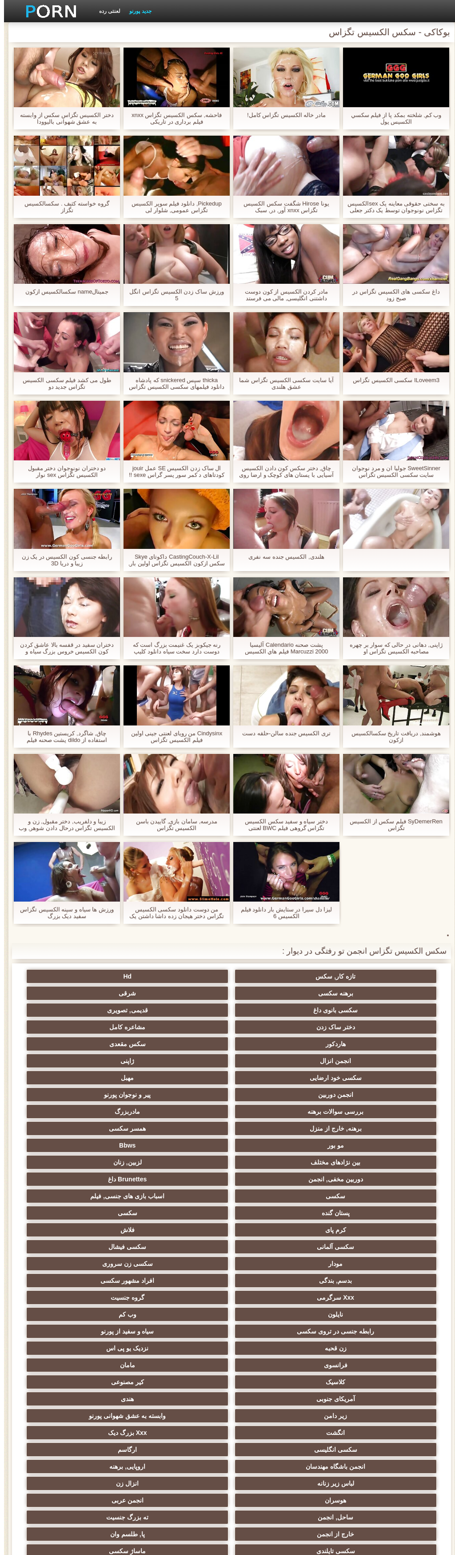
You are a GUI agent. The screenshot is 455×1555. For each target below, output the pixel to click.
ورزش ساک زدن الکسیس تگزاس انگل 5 (172, 295)
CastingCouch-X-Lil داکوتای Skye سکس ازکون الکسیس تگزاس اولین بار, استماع (172, 560)
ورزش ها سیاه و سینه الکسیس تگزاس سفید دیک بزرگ (63, 912)
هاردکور (358, 1010)
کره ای (184, 1365)
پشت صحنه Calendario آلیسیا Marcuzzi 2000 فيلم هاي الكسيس (282, 648)
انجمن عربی (97, 1229)
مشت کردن (358, 1314)
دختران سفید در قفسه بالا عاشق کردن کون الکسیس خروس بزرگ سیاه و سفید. (63, 648)
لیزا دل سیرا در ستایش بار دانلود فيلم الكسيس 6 (282, 912)
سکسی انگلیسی (357, 1213)
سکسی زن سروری (97, 1111)
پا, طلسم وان (97, 1246)
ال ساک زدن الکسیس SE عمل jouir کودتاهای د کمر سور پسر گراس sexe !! (172, 471)
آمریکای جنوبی (184, 1179)
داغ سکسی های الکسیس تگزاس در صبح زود (391, 295)
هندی (97, 1179)
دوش (97, 1398)
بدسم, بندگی (358, 1128)
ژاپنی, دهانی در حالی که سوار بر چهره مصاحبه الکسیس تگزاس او (392, 648)
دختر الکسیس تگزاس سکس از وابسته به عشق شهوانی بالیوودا (63, 118)
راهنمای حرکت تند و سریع (97, 1432)
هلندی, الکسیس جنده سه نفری (282, 556)
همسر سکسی (97, 1043)
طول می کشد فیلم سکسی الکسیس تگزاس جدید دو (63, 383)
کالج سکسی (358, 1297)
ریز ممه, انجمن (184, 1297)
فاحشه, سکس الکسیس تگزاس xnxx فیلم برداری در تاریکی (173, 118)
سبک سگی (357, 1348)
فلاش (97, 1094)
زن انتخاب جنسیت (358, 1280)
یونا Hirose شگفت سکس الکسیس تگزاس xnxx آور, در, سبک (282, 207)
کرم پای (184, 1094)
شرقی (97, 976)
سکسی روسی (97, 1263)
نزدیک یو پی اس (271, 1162)
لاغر (184, 1348)
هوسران (184, 1229)
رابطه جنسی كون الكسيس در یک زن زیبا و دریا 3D (63, 560)
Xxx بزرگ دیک (96, 1196)
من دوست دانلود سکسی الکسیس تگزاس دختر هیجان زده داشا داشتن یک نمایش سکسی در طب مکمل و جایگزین (172, 912)
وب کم (271, 1145)
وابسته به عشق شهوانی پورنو (271, 1196)
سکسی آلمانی (358, 1111)
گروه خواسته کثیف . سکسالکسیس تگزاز (62, 207)
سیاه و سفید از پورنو (97, 1145)
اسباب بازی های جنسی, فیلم (97, 1077)
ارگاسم (270, 1213)
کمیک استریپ (271, 1449)
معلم (357, 1415)
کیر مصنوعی (271, 1179)
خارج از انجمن (184, 1246)
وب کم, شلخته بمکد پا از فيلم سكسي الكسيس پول (392, 118)
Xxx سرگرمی (184, 1128)
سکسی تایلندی (358, 1263)
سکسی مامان (184, 1415)
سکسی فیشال (271, 1111)
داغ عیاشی (271, 1297)
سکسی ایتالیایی (271, 1382)
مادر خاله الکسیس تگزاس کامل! (282, 115)
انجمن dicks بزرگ (358, 1449)
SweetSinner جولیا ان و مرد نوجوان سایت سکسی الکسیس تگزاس (392, 471)
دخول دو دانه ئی (271, 1398)
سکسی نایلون (184, 1466)
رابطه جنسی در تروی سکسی (184, 1145)
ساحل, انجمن (358, 1246)
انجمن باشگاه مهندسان (184, 1213)
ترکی (97, 1331)
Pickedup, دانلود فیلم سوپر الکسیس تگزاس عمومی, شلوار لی (173, 207)
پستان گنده (358, 1094)
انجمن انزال (184, 1010)
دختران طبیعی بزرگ (97, 1466)
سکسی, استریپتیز (271, 1331)
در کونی (97, 1314)
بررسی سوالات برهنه (358, 1043)
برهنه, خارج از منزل (184, 1043)
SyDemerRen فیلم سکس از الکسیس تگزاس (392, 824)
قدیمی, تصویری (271, 993)
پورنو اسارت (97, 1449)
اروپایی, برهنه (97, 1213)
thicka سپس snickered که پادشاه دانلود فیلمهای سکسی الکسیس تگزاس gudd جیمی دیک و (172, 383)
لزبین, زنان (97, 1060)
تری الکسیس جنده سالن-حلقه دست (282, 733)
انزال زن (270, 1229)
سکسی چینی (97, 1365)
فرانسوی (184, 1162)
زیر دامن (358, 1196)
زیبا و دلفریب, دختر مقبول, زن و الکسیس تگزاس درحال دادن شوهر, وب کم (63, 824)
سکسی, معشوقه (357, 1398)
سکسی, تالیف (357, 1331)
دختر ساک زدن (184, 993)
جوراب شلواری (271, 1432)
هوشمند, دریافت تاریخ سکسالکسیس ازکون (392, 736)
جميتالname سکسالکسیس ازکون (63, 291)
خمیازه (97, 1348)
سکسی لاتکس (184, 1432)
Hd (271, 976)
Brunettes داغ (270, 1077)
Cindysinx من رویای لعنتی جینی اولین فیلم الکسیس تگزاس (172, 736)
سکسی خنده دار (97, 1415)
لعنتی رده (105, 11)
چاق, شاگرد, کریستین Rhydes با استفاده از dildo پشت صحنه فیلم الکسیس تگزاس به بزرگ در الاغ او (63, 736)
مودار (184, 1111)
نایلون (358, 1145)
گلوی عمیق (97, 1382)
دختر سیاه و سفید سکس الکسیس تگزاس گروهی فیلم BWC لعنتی (282, 824)
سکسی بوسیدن (358, 1382)
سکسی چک (271, 1365)
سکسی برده (358, 1365)
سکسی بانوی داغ (358, 993)
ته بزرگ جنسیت (271, 1246)
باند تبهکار (184, 1263)
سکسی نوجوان (271, 1280)
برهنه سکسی (184, 976)
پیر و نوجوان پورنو (97, 1027)
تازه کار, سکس (358, 976)
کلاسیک (358, 1179)
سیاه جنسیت (184, 1280)
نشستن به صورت (271, 1466)
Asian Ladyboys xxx (358, 1466)
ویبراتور (358, 1432)
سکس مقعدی (271, 1010)
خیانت (271, 1314)
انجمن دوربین (184, 1027)
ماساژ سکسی (270, 1263)
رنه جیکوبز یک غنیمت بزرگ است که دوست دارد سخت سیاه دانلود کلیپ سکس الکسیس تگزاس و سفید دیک (173, 648)
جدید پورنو (136, 11)
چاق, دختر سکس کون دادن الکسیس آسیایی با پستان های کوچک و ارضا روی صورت (282, 471)
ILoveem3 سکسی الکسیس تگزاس (392, 380)
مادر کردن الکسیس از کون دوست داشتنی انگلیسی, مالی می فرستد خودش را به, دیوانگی (282, 295)
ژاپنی (97, 1010)
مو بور (358, 1060)
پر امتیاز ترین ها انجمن (184, 1449)
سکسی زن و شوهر (271, 1348)
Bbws (271, 1060)
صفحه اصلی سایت (89, 1543)
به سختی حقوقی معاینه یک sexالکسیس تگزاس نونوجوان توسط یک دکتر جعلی (391, 207)
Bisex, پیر (183, 1398)
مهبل (270, 1027)
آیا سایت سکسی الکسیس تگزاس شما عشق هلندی (282, 383)
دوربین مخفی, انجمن (358, 1077)
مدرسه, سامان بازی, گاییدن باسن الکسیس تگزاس (173, 824)
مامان (96, 1162)
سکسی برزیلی (271, 1415)
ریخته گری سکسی (184, 1382)
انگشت (184, 1196)
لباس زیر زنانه (357, 1229)
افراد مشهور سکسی (271, 1128)
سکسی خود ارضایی (358, 1027)
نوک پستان (184, 1331)
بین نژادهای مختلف (184, 1060)
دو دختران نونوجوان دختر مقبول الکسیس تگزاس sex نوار (63, 471)
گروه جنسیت (97, 1128)
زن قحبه (358, 1162)
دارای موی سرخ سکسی (97, 1280)
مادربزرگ (270, 1043)
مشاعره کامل (97, 993)
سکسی (184, 1077)
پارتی (97, 1297)
